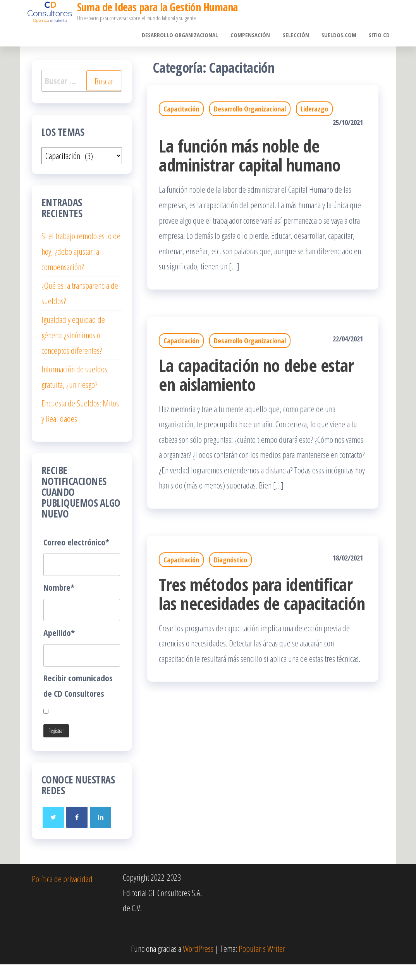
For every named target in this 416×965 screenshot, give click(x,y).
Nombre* (58, 588)
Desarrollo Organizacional (184, 35)
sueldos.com (340, 35)
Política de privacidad (62, 879)
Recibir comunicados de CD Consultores (78, 686)
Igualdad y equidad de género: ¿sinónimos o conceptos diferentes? (73, 336)
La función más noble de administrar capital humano (249, 156)
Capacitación (181, 110)
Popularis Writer (262, 949)
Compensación (253, 35)
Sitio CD (379, 35)
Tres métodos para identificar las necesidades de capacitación (262, 594)
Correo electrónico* (76, 542)
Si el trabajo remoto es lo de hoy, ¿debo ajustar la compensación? (80, 252)
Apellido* (59, 633)
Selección (298, 35)
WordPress (198, 949)
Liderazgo (314, 110)
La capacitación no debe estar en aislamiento (256, 375)
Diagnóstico (230, 560)
